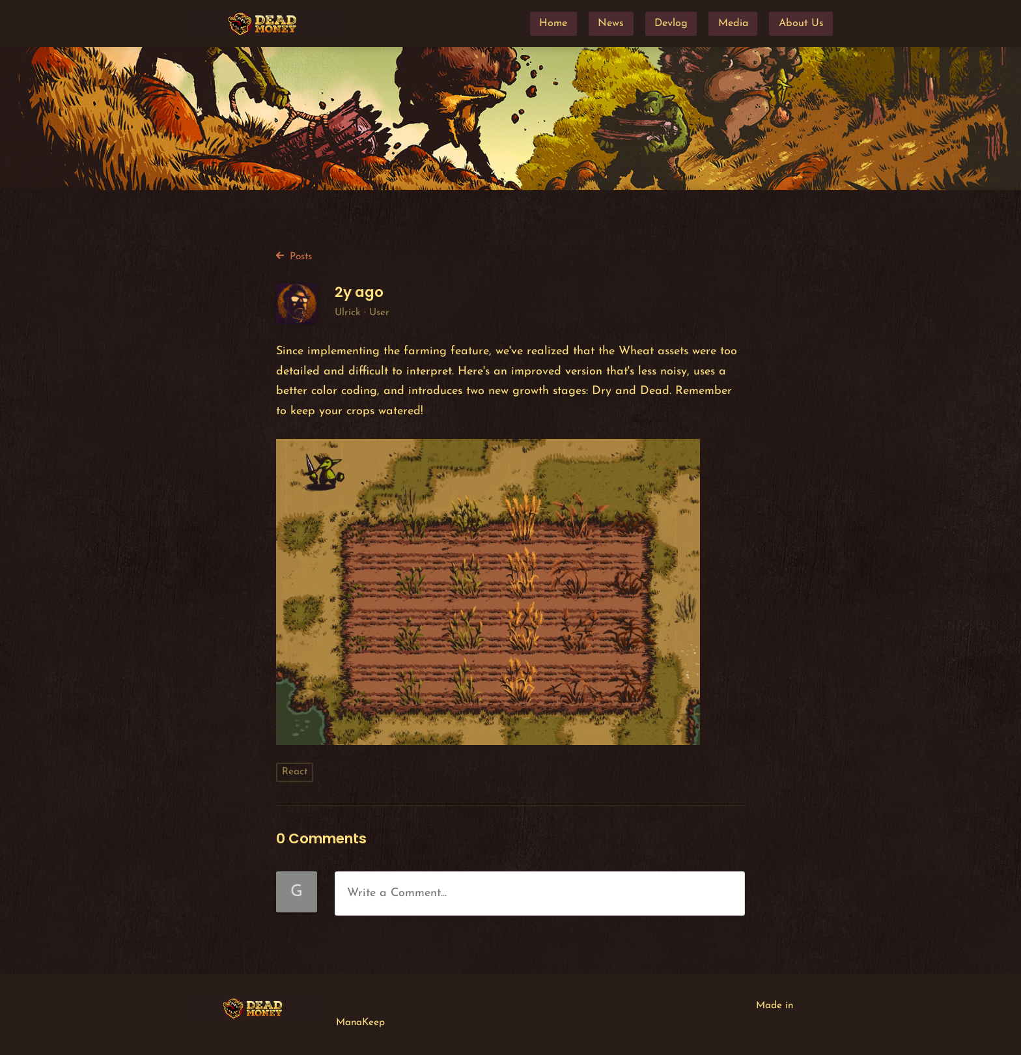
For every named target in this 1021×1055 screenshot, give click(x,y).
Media (733, 23)
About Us (801, 23)
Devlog (671, 23)
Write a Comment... (397, 893)
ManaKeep (360, 1023)
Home (553, 23)
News (611, 23)
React (294, 772)
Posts (294, 257)
